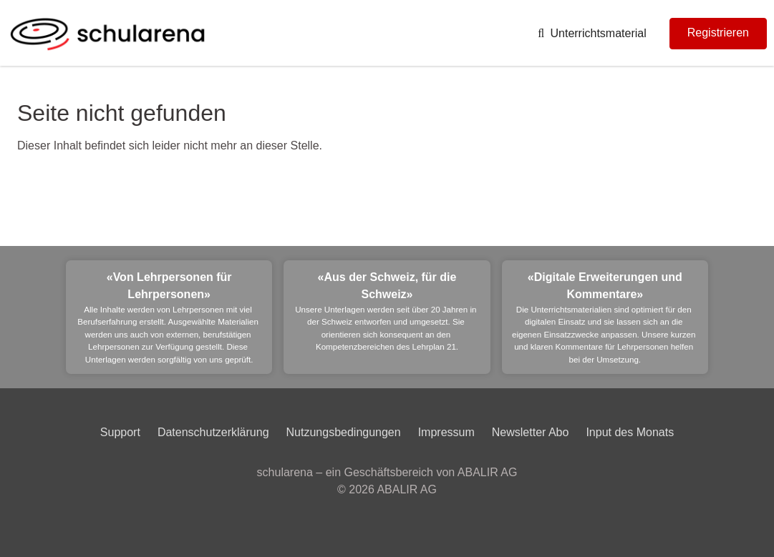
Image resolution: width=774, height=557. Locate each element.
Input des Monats (630, 432)
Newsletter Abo (530, 432)
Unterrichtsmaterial (592, 33)
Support (120, 432)
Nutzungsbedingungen (343, 432)
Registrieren (718, 32)
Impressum (446, 432)
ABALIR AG (407, 489)
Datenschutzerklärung (213, 432)
